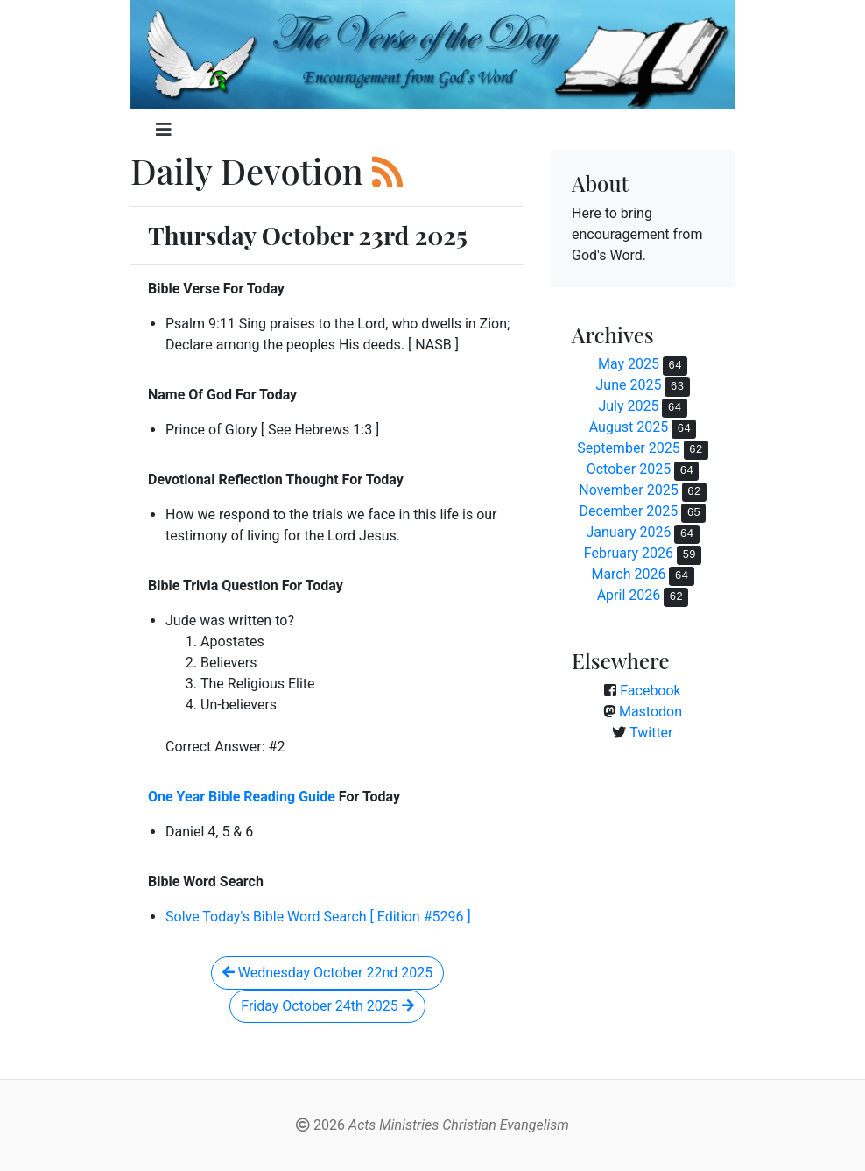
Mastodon (650, 711)
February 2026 (628, 553)
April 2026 (629, 595)
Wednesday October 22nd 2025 (327, 972)
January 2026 (628, 532)
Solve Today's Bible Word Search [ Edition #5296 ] (318, 916)
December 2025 (629, 511)
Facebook (650, 690)
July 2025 (628, 406)
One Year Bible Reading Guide (241, 796)
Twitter (650, 732)
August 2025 (628, 427)
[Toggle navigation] (163, 129)
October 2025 (629, 469)
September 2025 (628, 448)
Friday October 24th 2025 (327, 1006)
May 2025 (628, 364)
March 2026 (628, 574)
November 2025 (628, 490)
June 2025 (628, 385)
